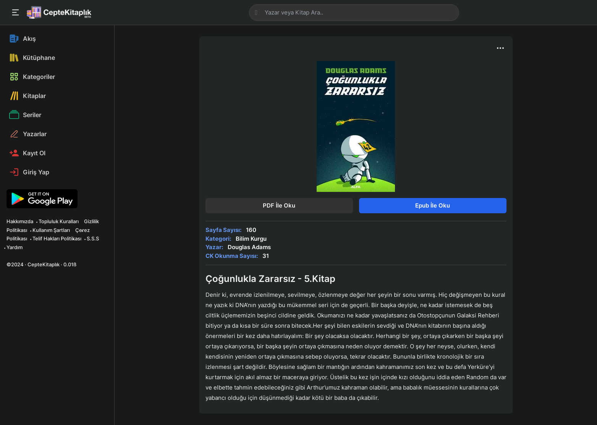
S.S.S (93, 238)
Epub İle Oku (432, 205)
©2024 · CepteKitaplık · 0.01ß (41, 264)
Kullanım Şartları (51, 230)
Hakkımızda (19, 221)
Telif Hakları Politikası (56, 238)
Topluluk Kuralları (59, 221)
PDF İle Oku (279, 205)
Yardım (14, 247)
